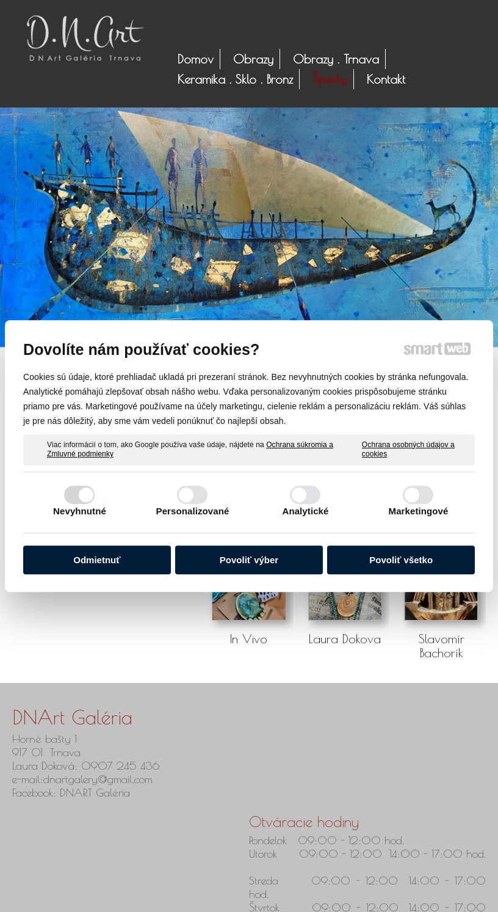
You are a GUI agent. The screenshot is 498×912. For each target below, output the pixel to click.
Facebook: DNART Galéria (73, 792)
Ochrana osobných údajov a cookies (408, 449)
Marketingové (419, 511)
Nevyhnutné (79, 511)
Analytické (305, 511)
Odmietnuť (96, 560)
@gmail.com (125, 779)
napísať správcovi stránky (235, 895)
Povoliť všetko (401, 560)
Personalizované (192, 511)
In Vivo (248, 639)
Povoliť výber (249, 560)
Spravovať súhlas (423, 895)
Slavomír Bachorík (444, 646)
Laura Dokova (345, 639)
